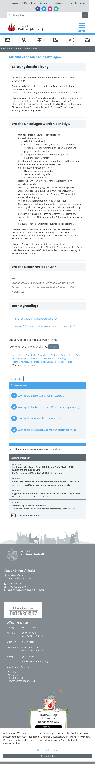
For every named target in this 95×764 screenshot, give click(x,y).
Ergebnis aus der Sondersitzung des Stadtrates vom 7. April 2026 (46, 493)
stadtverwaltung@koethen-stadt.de (26, 590)
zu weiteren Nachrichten (29, 515)
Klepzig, (62, 358)
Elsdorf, (54, 355)
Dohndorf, (43, 355)
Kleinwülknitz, (48, 358)
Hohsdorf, (34, 358)
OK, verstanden (47, 756)
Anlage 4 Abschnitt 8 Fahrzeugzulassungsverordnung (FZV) (45, 325)
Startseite (5, 48)
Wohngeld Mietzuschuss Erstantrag (39, 418)
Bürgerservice (31, 48)
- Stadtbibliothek (15, 678)
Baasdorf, (30, 355)
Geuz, (78, 355)
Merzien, (59, 361)
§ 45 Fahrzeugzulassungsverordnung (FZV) (36, 318)
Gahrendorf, (67, 355)
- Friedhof (11, 672)
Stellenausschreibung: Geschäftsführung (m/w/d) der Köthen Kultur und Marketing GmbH (44, 468)
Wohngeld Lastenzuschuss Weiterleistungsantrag (48, 407)
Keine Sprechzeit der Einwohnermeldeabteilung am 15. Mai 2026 (45, 481)
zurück (16, 378)
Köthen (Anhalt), (20, 361)
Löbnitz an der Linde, (42, 361)
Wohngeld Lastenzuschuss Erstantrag (41, 395)
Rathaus (17, 48)
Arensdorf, (17, 355)
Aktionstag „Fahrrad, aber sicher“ (29, 505)
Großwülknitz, (19, 358)
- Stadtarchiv (13, 675)
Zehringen (29, 365)
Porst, (70, 361)
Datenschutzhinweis (47, 750)
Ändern (53, 346)
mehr (61, 473)
